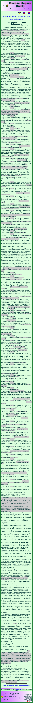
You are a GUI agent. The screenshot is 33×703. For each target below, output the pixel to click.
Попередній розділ (9, 685)
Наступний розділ (24, 685)
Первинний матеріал (16, 19)
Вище (16, 685)
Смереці (11, 700)
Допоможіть (18, 689)
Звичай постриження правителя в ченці (16, 16)
